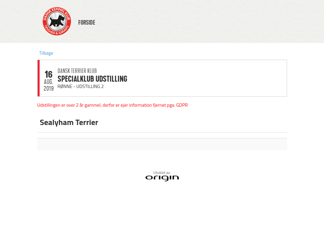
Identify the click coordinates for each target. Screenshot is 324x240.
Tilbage (46, 52)
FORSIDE (86, 23)
